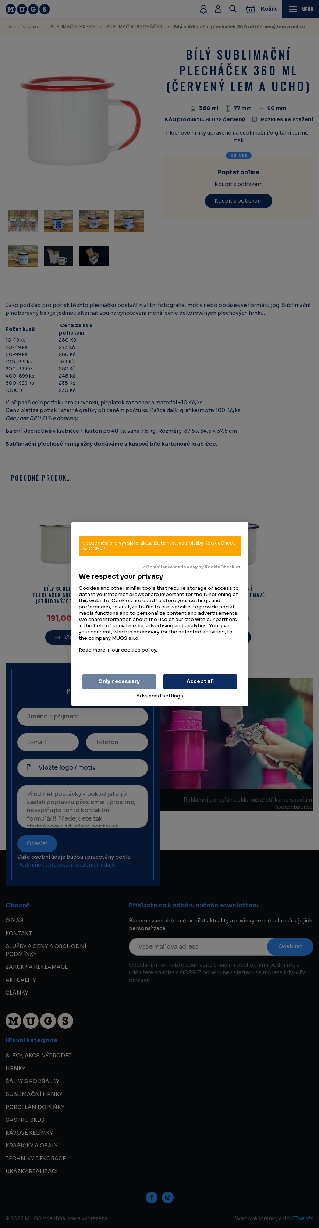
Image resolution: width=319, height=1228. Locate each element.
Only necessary (119, 681)
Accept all (200, 681)
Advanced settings (159, 696)
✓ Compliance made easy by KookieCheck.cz (191, 567)
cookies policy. (139, 650)
